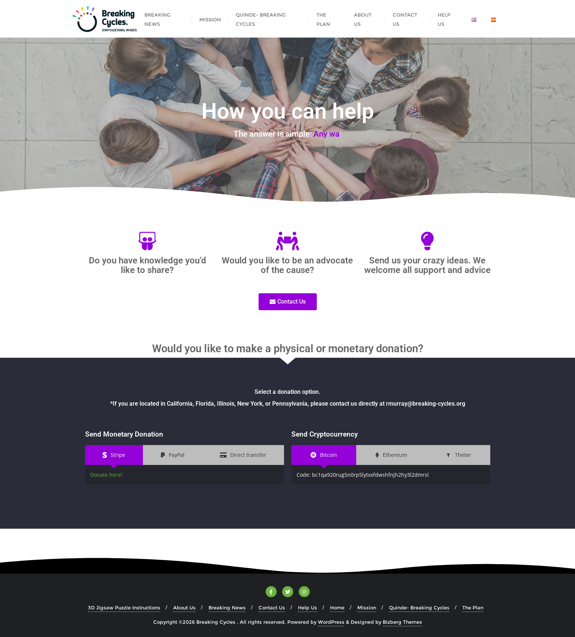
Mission (366, 607)
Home (337, 607)
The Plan (472, 607)
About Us (184, 607)
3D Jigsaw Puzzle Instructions (124, 607)
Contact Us (272, 607)
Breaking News (227, 607)
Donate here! (106, 474)
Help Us (307, 607)
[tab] (114, 455)
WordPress (331, 622)
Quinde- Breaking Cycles (419, 607)
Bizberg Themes (402, 622)
